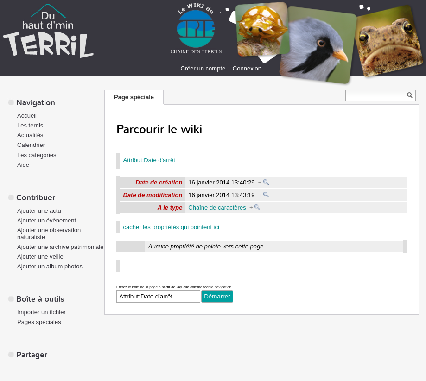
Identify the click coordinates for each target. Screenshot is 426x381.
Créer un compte (202, 68)
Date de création (158, 182)
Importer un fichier (41, 312)
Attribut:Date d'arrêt (149, 160)
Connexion (247, 68)
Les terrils (30, 125)
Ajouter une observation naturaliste (49, 234)
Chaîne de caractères (217, 207)
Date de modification (153, 194)
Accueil (27, 115)
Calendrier (31, 144)
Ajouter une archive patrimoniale (60, 246)
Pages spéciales (39, 321)
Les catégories (37, 155)
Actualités (30, 135)
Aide (23, 164)
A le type (170, 207)
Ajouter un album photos (50, 266)
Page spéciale (134, 97)
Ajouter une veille (40, 256)
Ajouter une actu (39, 210)
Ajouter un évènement (46, 220)
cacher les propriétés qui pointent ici (171, 226)
